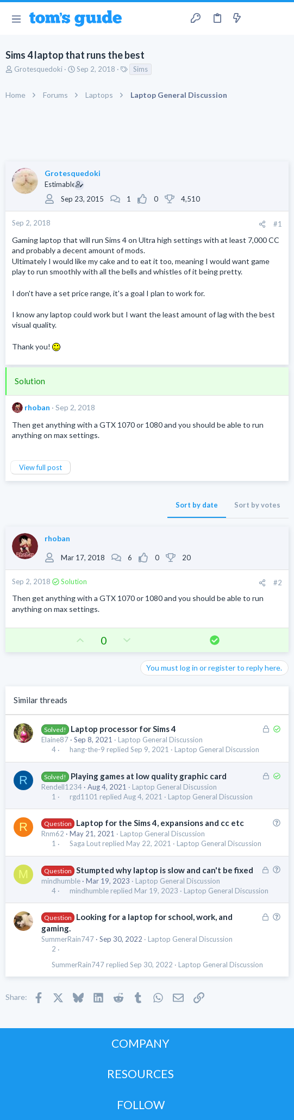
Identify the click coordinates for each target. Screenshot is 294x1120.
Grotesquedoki (38, 69)
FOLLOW (141, 1104)
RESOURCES (140, 1073)
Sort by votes (257, 504)
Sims (140, 69)
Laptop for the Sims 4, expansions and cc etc (160, 823)
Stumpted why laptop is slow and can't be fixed (164, 870)
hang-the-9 (87, 749)
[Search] (279, 18)
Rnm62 (52, 833)
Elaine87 (54, 739)
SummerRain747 (67, 939)
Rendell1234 (61, 787)
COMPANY (140, 1043)
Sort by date (197, 504)
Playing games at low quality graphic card (149, 776)
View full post (40, 467)
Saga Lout (85, 843)
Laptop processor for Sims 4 (123, 729)
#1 (277, 224)
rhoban (37, 407)
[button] (16, 18)
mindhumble (60, 881)
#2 (277, 582)
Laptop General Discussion (160, 739)
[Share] (262, 224)
